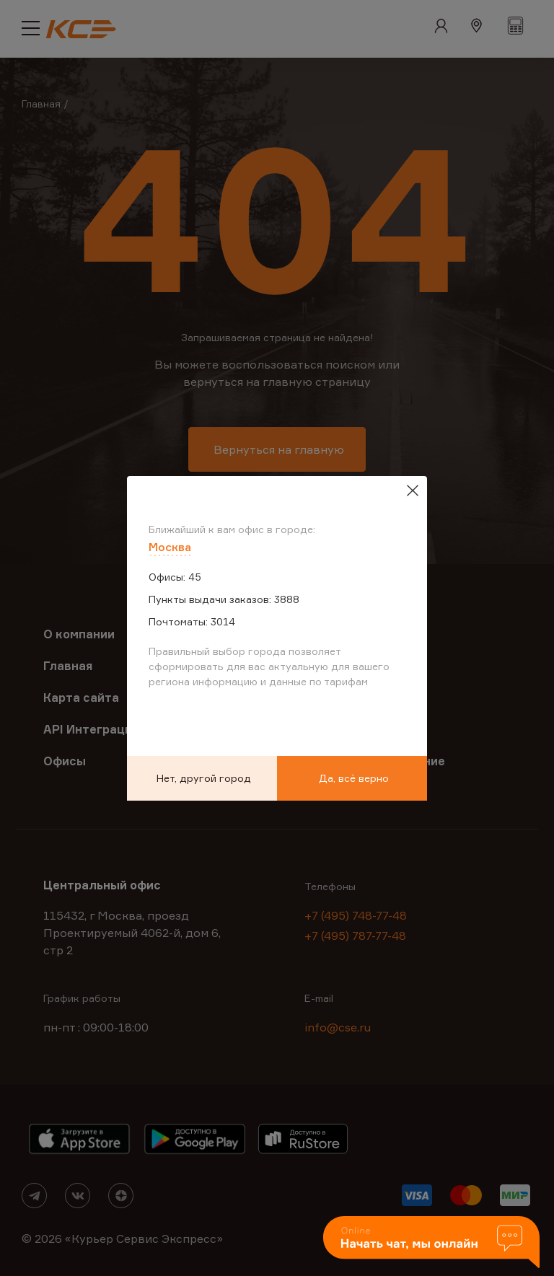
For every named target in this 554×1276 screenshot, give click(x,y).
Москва (170, 547)
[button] (431, 1243)
